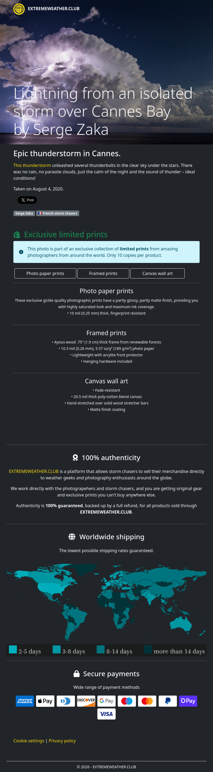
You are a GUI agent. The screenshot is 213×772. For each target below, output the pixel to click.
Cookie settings (28, 741)
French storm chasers (58, 213)
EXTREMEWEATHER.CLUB (46, 9)
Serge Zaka (24, 213)
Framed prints (103, 273)
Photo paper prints (45, 273)
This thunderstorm (32, 165)
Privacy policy (62, 741)
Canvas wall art (157, 273)
